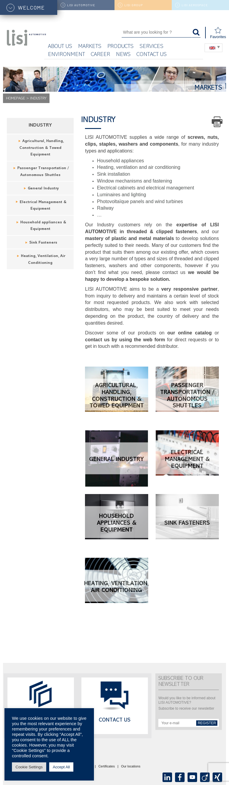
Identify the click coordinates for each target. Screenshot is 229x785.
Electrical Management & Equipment (187, 460)
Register (207, 723)
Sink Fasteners (43, 243)
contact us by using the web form (125, 339)
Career (100, 55)
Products (120, 47)
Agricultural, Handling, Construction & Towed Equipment (41, 148)
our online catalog (189, 332)
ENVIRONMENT (66, 55)
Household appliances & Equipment (116, 523)
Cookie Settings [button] (29, 767)
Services (151, 47)
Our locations (130, 766)
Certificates (106, 766)
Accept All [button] (61, 767)
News (123, 55)
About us (60, 47)
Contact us (152, 55)
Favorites (218, 33)
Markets (89, 47)
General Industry (43, 189)
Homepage (15, 99)
